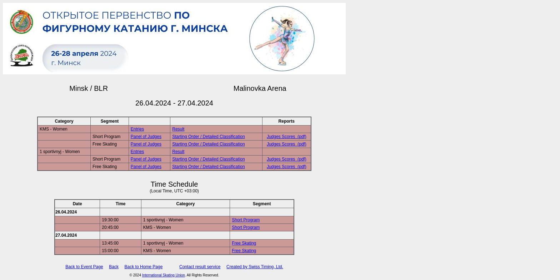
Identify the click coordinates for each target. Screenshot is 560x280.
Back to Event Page (84, 266)
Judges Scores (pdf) (286, 136)
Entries (137, 129)
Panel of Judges (146, 136)
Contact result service (199, 266)
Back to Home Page (144, 266)
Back (114, 266)
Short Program (246, 219)
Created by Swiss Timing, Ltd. (254, 266)
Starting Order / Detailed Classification (208, 136)
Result (178, 129)
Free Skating (244, 243)
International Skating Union (163, 275)
